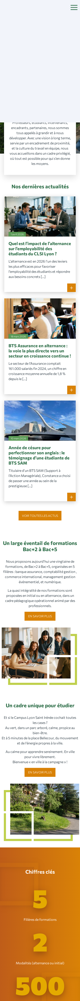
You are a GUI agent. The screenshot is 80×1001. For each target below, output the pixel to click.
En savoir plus (40, 616)
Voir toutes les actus (40, 515)
